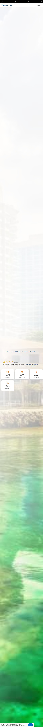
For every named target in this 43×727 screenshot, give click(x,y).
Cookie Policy (22, 725)
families (36, 364)
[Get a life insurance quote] (36, 374)
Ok (30, 724)
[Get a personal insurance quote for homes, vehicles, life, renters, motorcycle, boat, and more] (22, 374)
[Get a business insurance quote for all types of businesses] (7, 374)
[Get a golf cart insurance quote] (7, 385)
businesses (28, 364)
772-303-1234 (32, 366)
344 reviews (16, 362)
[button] (41, 1)
